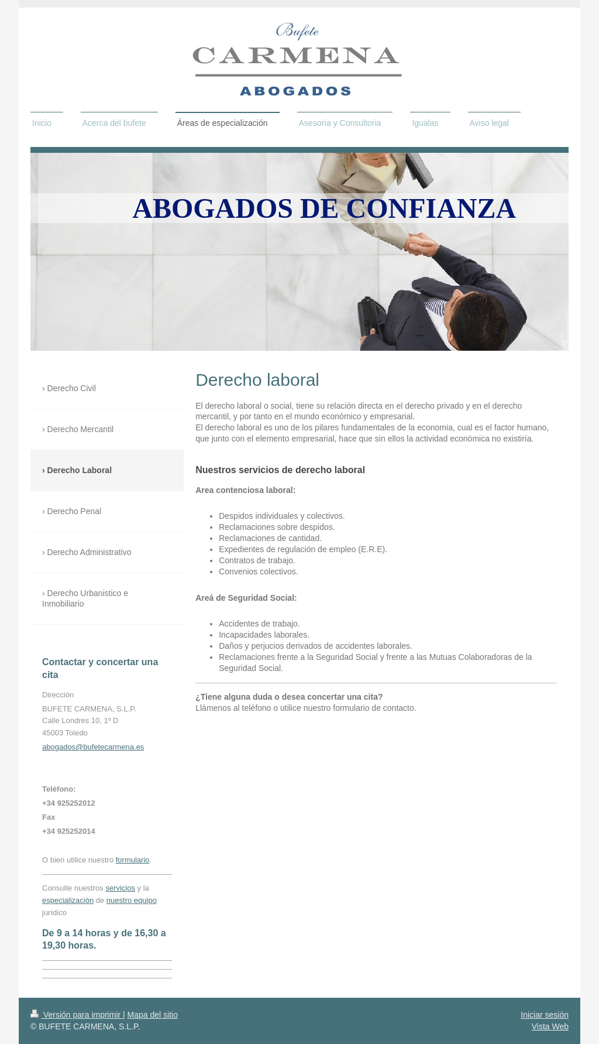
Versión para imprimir (76, 1014)
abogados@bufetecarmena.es (93, 746)
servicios (120, 888)
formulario (133, 859)
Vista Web (550, 1026)
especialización (68, 900)
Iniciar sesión (545, 1014)
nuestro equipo (131, 900)
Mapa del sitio (153, 1014)
